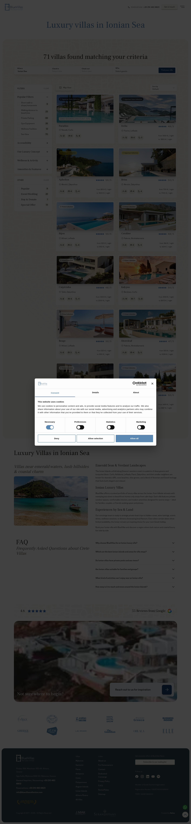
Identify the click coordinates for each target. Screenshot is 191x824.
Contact (101, 769)
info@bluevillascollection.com (29, 792)
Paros (78, 769)
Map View (67, 87)
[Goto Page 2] (116, 421)
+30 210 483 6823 (37, 788)
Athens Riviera (82, 795)
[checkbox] (18, 104)
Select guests (121, 71)
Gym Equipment (28, 123)
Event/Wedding (29, 194)
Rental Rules (103, 790)
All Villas (79, 799)
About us (102, 760)
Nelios (172, 813)
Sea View (25, 134)
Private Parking (27, 118)
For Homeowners (105, 765)
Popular (25, 188)
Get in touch (169, 7)
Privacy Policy (104, 781)
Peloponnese (81, 782)
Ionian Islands (81, 791)
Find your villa (167, 70)
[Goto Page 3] (123, 421)
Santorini (79, 765)
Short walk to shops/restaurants (29, 104)
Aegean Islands (82, 786)
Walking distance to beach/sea (29, 111)
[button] (31, 71)
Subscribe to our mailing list (155, 762)
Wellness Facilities (29, 129)
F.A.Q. (100, 785)
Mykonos (79, 760)
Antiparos (80, 773)
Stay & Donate (29, 199)
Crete (78, 778)
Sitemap (101, 794)
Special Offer (28, 204)
